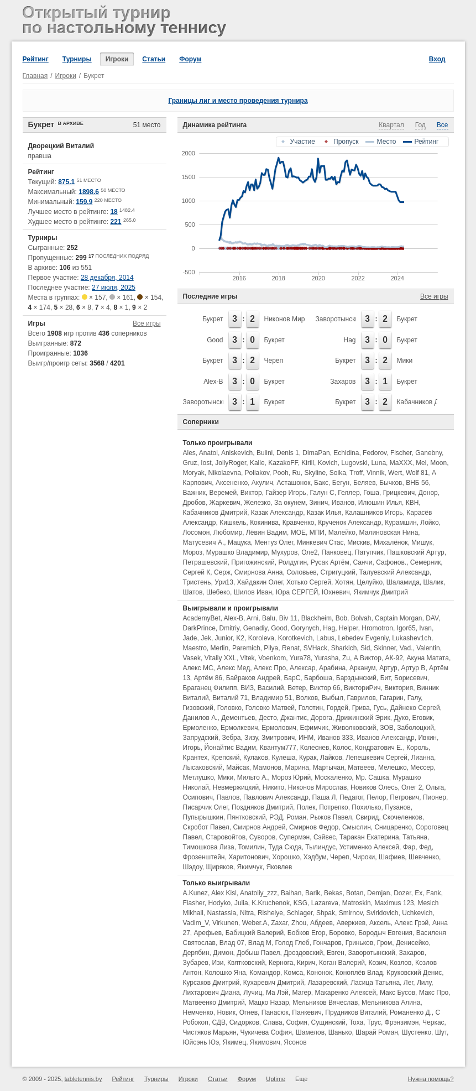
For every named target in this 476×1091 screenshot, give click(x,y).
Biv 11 (288, 618)
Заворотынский (339, 319)
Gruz (190, 463)
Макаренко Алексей (345, 992)
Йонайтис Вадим (230, 747)
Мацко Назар (268, 1002)
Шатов (193, 592)
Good (215, 340)
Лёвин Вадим (266, 532)
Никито (273, 787)
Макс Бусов (397, 992)
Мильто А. (252, 777)
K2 (240, 638)
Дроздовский (303, 953)
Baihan (291, 893)
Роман (296, 817)
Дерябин (196, 953)
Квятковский (246, 963)
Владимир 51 (272, 698)
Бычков (390, 483)
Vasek (192, 658)
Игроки (117, 59)
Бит (385, 678)
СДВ (219, 1022)
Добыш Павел (258, 953)
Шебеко (218, 592)
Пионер (434, 797)
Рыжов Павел (331, 817)
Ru (296, 473)
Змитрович (278, 738)
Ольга (435, 787)
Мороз (193, 552)
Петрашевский (205, 562)
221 (116, 222)
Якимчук (249, 867)
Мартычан (328, 767)
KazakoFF (282, 463)
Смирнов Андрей (259, 827)
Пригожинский (253, 562)
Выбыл (332, 698)
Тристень (197, 582)
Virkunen (225, 923)
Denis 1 (287, 453)
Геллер (348, 493)
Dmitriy (229, 628)
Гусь (379, 708)
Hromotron (377, 628)
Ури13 (224, 582)
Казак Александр (277, 512)
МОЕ (298, 532)
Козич (377, 963)
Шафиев (392, 857)
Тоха (356, 1022)
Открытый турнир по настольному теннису (126, 22)
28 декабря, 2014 (107, 277)
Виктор (251, 493)
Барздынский (356, 678)
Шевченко (424, 857)
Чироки (364, 857)
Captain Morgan (398, 618)
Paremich (246, 648)
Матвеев (361, 767)
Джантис (294, 718)
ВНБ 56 (417, 483)
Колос (342, 747)
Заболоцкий (415, 728)
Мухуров (284, 552)
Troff (356, 473)
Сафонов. (391, 562)
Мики (405, 360)
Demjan (378, 893)
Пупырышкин (203, 817)
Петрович (404, 797)
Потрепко (333, 807)
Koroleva (261, 638)
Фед (425, 847)
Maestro (195, 648)
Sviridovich (382, 913)
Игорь (192, 747)
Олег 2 (411, 787)
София (296, 1022)
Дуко (401, 718)
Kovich (328, 463)
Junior (224, 638)
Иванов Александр (386, 738)
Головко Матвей (270, 708)
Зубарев (195, 963)
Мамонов (267, 767)
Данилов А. (200, 718)
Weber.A (255, 923)
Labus (325, 638)
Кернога (281, 963)
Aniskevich (237, 453)
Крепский (225, 757)
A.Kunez (195, 893)
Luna (378, 463)
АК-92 (393, 658)
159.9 (84, 202)
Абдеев (321, 923)
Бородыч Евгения (385, 933)
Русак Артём (330, 562)
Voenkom (272, 658)
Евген (335, 953)
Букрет (212, 319)
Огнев (248, 1012)
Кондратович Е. (378, 747)
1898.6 (89, 192)
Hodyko (219, 903)
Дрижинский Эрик (363, 718)
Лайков (331, 757)
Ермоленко (200, 728)
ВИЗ (247, 688)
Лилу (424, 982)
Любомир (227, 532)
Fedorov (374, 453)
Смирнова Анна (258, 572)
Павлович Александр (275, 797)
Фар (409, 847)
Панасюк (275, 1012)
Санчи (362, 562)
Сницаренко (393, 827)
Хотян (344, 582)
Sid (365, 648)
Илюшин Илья (380, 503)
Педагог (351, 797)
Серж (222, 572)
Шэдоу (192, 867)
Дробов (194, 503)
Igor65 (406, 628)
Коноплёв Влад (359, 973)
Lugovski (354, 463)
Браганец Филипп (210, 688)
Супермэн (294, 837)
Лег (408, 982)
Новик (226, 1012)
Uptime (275, 1079)
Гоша (371, 493)
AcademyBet (202, 618)
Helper (348, 628)
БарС (292, 678)
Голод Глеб (292, 943)
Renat (291, 648)
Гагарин (392, 698)
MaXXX (401, 463)
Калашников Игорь (373, 512)
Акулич (262, 483)
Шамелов (310, 1032)
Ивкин (427, 738)
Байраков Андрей (253, 678)
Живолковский (354, 728)
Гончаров (327, 943)
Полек (306, 807)
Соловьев (301, 572)
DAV (432, 618)
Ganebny (428, 453)
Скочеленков (402, 817)
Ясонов (295, 1042)
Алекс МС (198, 668)
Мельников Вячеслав (325, 1002)
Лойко (429, 522)
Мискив (358, 542)
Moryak (194, 473)
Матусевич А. (203, 542)
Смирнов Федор (313, 827)
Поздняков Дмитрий (262, 807)
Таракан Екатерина (369, 837)
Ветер (296, 688)
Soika (337, 473)
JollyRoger (230, 463)
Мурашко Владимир (237, 552)
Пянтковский (246, 817)
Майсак (237, 767)
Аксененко (232, 483)
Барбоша (318, 678)
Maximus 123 (394, 903)
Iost (206, 463)
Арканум (362, 668)
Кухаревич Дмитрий (273, 982)
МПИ (317, 532)
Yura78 (300, 658)
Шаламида (403, 582)
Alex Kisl (224, 893)
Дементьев (238, 718)
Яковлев (279, 867)
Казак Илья (324, 512)
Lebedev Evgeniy (363, 638)
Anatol (208, 453)
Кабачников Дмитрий (429, 402)
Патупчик (369, 552)
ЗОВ (386, 728)
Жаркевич (225, 503)
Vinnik (375, 473)
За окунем (290, 503)
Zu (346, 658)
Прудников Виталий (355, 1012)
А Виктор (367, 658)
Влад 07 (231, 943)
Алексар (302, 668)
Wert (395, 473)
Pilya (271, 648)
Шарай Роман (376, 1032)
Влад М (259, 943)
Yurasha (326, 658)
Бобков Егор (306, 933)
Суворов (262, 837)
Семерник (425, 562)
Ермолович (278, 728)
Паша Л (324, 797)
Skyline (315, 473)
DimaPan (315, 453)
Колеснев (314, 747)
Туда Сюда (284, 847)
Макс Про (434, 992)
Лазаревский (327, 982)
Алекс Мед (233, 668)
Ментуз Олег (273, 542)
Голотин (311, 708)
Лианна (422, 757)
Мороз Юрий (291, 777)
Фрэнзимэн (402, 1022)
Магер (301, 992)
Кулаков (255, 757)
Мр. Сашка (372, 777)
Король (417, 747)
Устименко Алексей (369, 847)
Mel (421, 463)
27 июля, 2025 (113, 287)
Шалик (433, 582)
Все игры (146, 323)
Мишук (421, 542)
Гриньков (360, 943)
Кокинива (264, 522)
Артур (388, 668)
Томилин (251, 847)
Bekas (333, 893)
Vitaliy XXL (221, 658)
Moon (438, 463)
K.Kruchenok (271, 903)
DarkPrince (199, 628)
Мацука (239, 542)
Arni (252, 618)
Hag (349, 340)
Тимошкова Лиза (208, 847)
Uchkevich (417, 913)
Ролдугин (292, 562)
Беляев (364, 483)
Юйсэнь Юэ (201, 1042)
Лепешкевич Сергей (376, 757)
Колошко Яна (225, 973)
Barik (312, 893)
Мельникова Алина (391, 1002)
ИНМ (306, 738)
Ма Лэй (277, 992)
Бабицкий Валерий (255, 933)
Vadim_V (196, 923)
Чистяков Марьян (210, 1032)
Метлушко (198, 777)
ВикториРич (362, 688)
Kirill (307, 463)
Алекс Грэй (412, 923)
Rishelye (270, 913)
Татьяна (414, 837)
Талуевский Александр (394, 572)
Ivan (425, 628)
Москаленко (333, 777)
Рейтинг (36, 59)
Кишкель (232, 522)
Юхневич (336, 592)
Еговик (422, 718)
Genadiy (255, 628)
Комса (294, 973)
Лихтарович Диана (211, 992)
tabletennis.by (83, 1079)
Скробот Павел (206, 827)
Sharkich (344, 648)
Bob (341, 618)
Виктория (398, 688)
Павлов (228, 797)
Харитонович (248, 857)
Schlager (300, 913)
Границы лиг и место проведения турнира (237, 101)
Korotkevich (295, 638)
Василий (271, 688)
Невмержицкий (236, 787)
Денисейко (412, 943)
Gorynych (305, 628)
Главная (35, 76)
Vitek (247, 658)
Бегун (341, 483)
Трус (374, 1022)
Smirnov (351, 913)
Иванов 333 (335, 738)
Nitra (247, 913)
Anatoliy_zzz (258, 893)
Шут (441, 1032)
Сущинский (328, 1022)
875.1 (66, 182)
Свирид (367, 817)
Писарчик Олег (205, 807)
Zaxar (279, 923)
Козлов (400, 963)
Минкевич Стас (320, 542)
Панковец (336, 552)
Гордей (337, 708)
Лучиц (252, 992)
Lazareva (324, 903)
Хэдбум (315, 857)
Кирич (306, 963)
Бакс (321, 483)
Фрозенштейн (204, 857)
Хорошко (286, 857)
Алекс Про (270, 668)
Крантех (195, 757)
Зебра (231, 738)
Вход (437, 59)
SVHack (315, 648)
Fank (433, 893)
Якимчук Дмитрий (380, 592)
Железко (257, 503)
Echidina (346, 453)
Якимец (234, 1042)
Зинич (319, 503)
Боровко (341, 933)
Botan (354, 893)
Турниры (77, 59)
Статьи (153, 59)
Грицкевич (399, 493)
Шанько (340, 1032)
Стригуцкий (337, 572)
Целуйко (370, 582)
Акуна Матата (428, 658)
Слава (272, 1022)
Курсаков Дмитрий (211, 982)
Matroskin (356, 903)
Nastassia (222, 913)
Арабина (332, 668)
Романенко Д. (411, 1012)
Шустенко (417, 1032)
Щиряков (219, 867)
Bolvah (361, 618)
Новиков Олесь (374, 787)
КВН (412, 503)
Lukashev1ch (411, 638)
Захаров (342, 381)
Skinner (385, 648)
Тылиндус (320, 847)
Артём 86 (208, 678)
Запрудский (200, 738)
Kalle (257, 463)
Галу (414, 698)
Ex (418, 893)
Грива (361, 708)
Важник (194, 493)
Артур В (413, 668)
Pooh (281, 473)
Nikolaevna (224, 473)
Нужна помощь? (431, 1079)
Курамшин (400, 522)
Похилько (366, 807)
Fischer (401, 453)
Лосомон (196, 532)
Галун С (322, 493)
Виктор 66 (325, 688)
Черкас (433, 1022)
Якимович (265, 1042)
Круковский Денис (414, 973)
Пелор (376, 797)
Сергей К (197, 572)
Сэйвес (324, 837)
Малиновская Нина (389, 532)
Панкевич (306, 1012)
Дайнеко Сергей (415, 708)
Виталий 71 (230, 698)
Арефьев (208, 933)
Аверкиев (351, 923)
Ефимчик (314, 728)
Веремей (223, 493)
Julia (241, 903)
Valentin (428, 648)
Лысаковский (203, 767)
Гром (384, 943)
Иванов (343, 503)
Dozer (402, 893)
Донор (428, 493)
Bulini (265, 453)
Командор (264, 973)
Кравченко (299, 522)
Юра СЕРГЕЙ (297, 592)
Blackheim (316, 618)
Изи (218, 963)
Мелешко (392, 767)
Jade (190, 638)
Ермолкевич (239, 728)
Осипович (198, 797)
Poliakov (257, 473)
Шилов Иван (253, 592)
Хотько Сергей (308, 582)
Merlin (220, 648)
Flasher (194, 903)
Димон (223, 953)
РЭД (276, 817)
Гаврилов (361, 698)
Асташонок (294, 483)
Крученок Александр (349, 522)
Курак (307, 757)
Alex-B (213, 381)
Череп (274, 360)
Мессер (421, 767)
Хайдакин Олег (260, 582)
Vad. (406, 648)
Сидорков (244, 1022)
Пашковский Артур (415, 552)
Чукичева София (266, 1032)
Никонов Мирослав (293, 319)
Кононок (319, 973)
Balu (268, 618)
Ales (189, 453)
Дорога (321, 718)
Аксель (380, 923)
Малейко (341, 532)
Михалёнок (390, 542)
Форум (190, 59)
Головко (229, 708)
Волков (307, 698)
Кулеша (284, 757)
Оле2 (309, 552)
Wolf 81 (417, 473)
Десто (268, 718)
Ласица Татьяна (375, 982)
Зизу (251, 738)
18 (113, 212)
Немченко (198, 1012)
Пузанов (397, 807)
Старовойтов (225, 837)
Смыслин (356, 827)
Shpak (325, 913)
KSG (300, 903)
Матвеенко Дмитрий (214, 1002)
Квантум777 (278, 747)
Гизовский (198, 708)
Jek (206, 638)
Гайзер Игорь (285, 493)
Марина (297, 767)
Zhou (298, 923)
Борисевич (410, 678)
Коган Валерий (342, 963)
